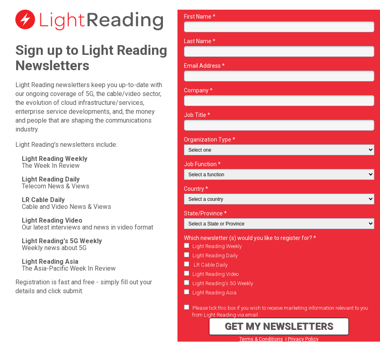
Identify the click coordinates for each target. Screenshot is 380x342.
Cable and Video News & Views (66, 203)
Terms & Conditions (261, 339)
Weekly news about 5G (62, 244)
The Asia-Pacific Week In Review (69, 265)
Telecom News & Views (55, 182)
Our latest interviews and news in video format (87, 224)
